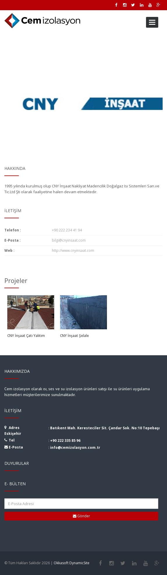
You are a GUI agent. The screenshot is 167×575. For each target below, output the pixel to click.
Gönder (81, 516)
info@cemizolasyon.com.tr (75, 447)
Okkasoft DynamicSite (71, 562)
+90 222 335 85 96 (65, 440)
